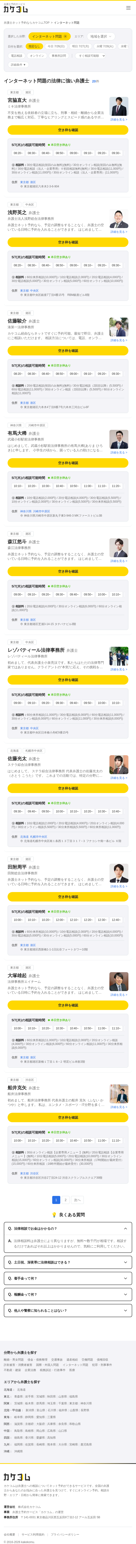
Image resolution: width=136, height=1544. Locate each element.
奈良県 (62, 1424)
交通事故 (57, 1359)
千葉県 (62, 1403)
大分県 (62, 1444)
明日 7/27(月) (80, 46)
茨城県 (18, 1403)
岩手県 (29, 1396)
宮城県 (40, 1396)
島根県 (29, 1430)
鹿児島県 (86, 1444)
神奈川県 (86, 1403)
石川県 (52, 1410)
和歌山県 (75, 1424)
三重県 (51, 1417)
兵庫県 (51, 1424)
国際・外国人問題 (47, 1365)
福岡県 (18, 1444)
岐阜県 (18, 1417)
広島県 (51, 1430)
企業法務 (30, 1370)
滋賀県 (18, 1424)
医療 (72, 1370)
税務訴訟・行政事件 (53, 1370)
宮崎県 (73, 1444)
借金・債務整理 (37, 1359)
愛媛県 (40, 1437)
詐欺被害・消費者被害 (18, 1365)
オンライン (37, 55)
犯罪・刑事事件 (102, 1365)
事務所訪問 (59, 55)
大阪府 (40, 1424)
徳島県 (18, 1437)
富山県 (41, 1410)
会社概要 (9, 1534)
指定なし (34, 46)
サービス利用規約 (33, 1534)
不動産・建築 (12, 1370)
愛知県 (40, 1417)
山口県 (62, 1430)
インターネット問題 (75, 1365)
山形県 (62, 1396)
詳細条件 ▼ (18, 64)
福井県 (63, 1410)
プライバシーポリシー (65, 1534)
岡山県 (40, 1430)
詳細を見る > (119, 119)
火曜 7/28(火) (105, 46)
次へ (77, 1200)
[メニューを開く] (128, 8)
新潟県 (30, 1410)
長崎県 (40, 1444)
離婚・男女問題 (14, 1359)
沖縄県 (18, 1451)
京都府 (29, 1424)
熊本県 (51, 1444)
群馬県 (40, 1403)
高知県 (51, 1437)
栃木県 (29, 1403)
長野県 (85, 1410)
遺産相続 (72, 1359)
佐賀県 (29, 1444)
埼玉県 (51, 1403)
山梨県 (74, 1410)
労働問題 (87, 1359)
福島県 (73, 1396)
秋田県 (51, 1396)
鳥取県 (18, 1430)
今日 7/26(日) (56, 46)
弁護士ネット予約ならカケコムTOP (26, 22)
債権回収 (102, 1359)
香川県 (29, 1437)
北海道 (21, 1389)
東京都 (73, 1403)
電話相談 (16, 55)
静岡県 (29, 1417)
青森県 (18, 1396)
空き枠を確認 (68, 130)
